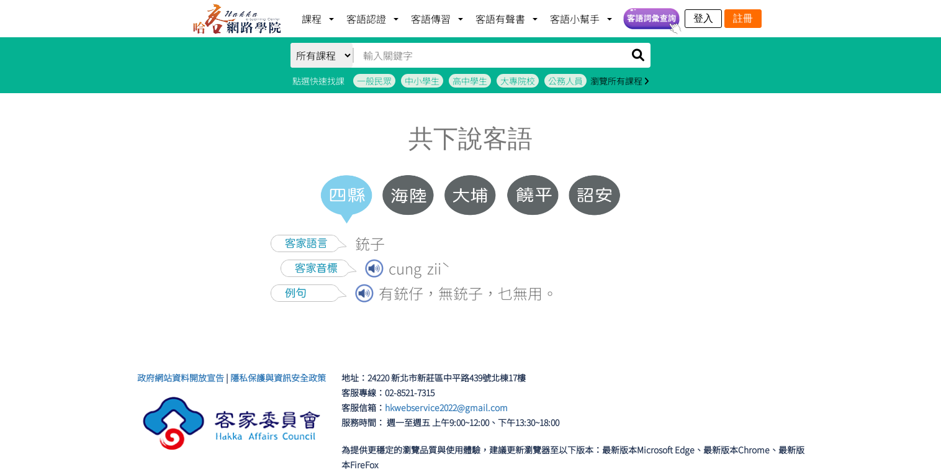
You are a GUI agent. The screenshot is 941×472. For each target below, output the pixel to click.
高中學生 (469, 81)
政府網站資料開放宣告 (180, 377)
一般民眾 (374, 81)
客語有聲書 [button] (501, 18)
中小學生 (422, 81)
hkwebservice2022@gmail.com (446, 407)
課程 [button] (313, 18)
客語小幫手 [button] (576, 18)
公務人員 (565, 81)
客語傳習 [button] (432, 18)
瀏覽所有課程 (619, 81)
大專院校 (517, 81)
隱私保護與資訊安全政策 (278, 377)
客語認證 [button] (367, 18)
